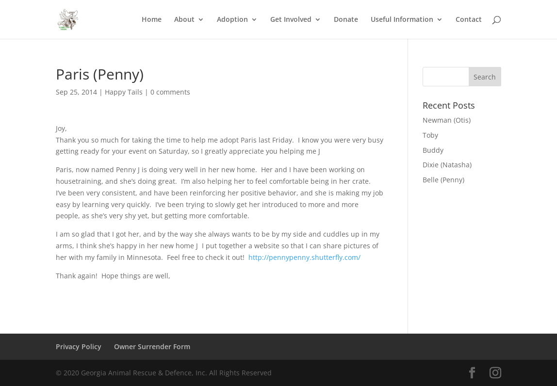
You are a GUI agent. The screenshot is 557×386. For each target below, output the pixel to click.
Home (152, 20)
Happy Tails (124, 91)
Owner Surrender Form (152, 346)
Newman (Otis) (447, 120)
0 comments (170, 91)
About (184, 20)
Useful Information (402, 20)
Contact (469, 20)
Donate (346, 20)
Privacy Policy (78, 346)
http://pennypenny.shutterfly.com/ (304, 257)
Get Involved (290, 20)
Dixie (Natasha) (447, 164)
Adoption (232, 20)
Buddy (433, 150)
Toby (430, 135)
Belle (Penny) (443, 179)
